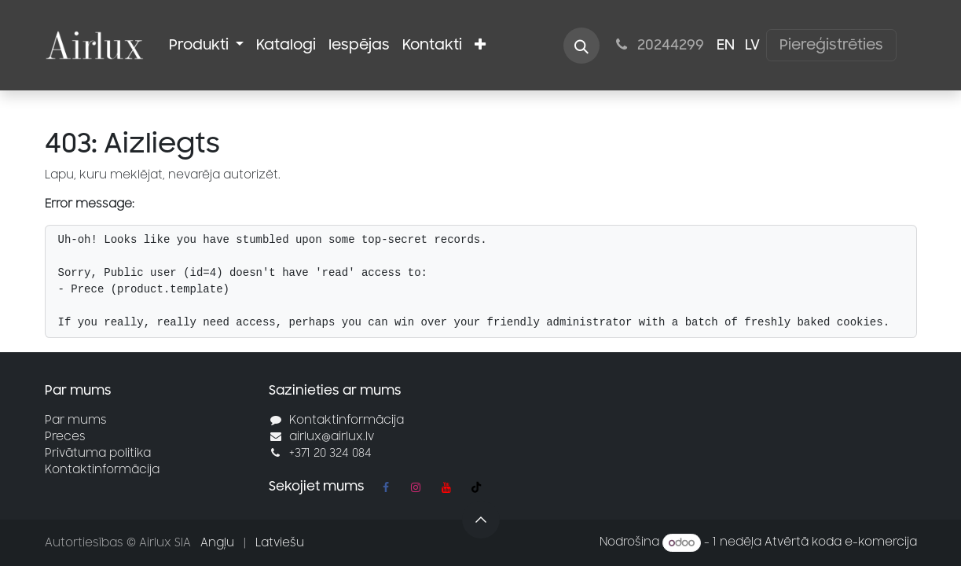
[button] (581, 46)
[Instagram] (416, 487)
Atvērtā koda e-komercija (841, 542)
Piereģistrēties (831, 44)
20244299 (657, 44)
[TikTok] (476, 487)
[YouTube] (446, 487)
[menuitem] (206, 45)
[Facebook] (386, 487)
